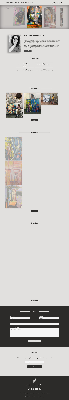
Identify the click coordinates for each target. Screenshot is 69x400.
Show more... (34, 121)
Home (7, 2)
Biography (12, 2)
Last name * (41, 316)
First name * (12, 316)
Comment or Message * (15, 327)
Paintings (22, 2)
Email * (11, 321)
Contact (31, 2)
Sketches (27, 2)
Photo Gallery (17, 2)
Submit (34, 341)
